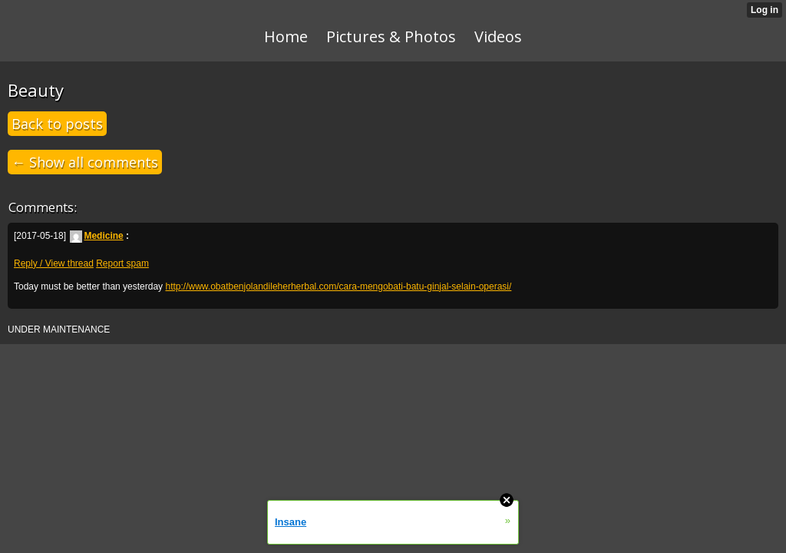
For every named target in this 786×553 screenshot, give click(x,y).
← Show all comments (85, 162)
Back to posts (57, 123)
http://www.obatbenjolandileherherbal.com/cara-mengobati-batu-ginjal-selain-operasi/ (338, 286)
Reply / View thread (54, 263)
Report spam (122, 263)
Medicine (96, 235)
